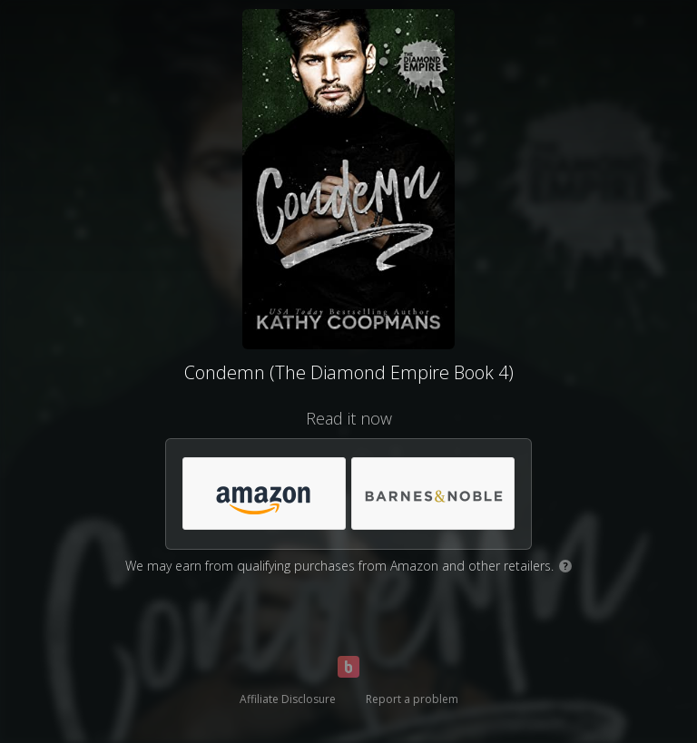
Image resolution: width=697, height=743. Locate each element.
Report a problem (412, 699)
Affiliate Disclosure (288, 699)
